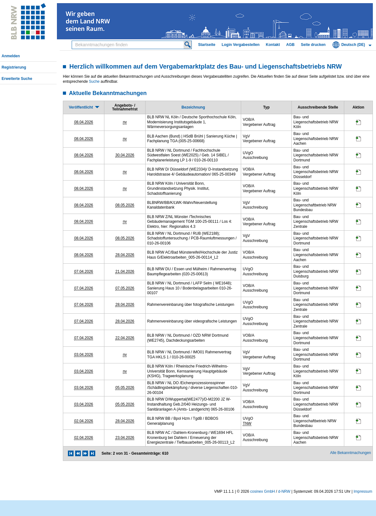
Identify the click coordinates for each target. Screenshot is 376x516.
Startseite (206, 44)
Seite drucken (313, 44)
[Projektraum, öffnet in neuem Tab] (358, 123)
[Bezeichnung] (193, 107)
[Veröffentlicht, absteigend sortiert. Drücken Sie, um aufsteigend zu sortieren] (83, 107)
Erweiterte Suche (17, 78)
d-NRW (284, 491)
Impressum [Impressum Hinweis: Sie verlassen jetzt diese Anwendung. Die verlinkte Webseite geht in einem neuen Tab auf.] (363, 491)
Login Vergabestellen (241, 44)
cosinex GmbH (262, 491)
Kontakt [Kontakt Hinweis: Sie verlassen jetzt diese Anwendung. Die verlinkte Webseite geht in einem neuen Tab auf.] (273, 44)
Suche (94, 81)
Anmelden (11, 56)
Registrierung (14, 67)
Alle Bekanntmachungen (350, 453)
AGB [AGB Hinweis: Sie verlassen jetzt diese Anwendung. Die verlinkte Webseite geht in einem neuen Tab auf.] (290, 44)
